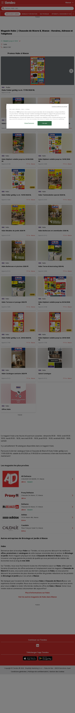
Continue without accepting (59, 106)
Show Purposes (29, 123)
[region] (37, 116)
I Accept (44, 123)
